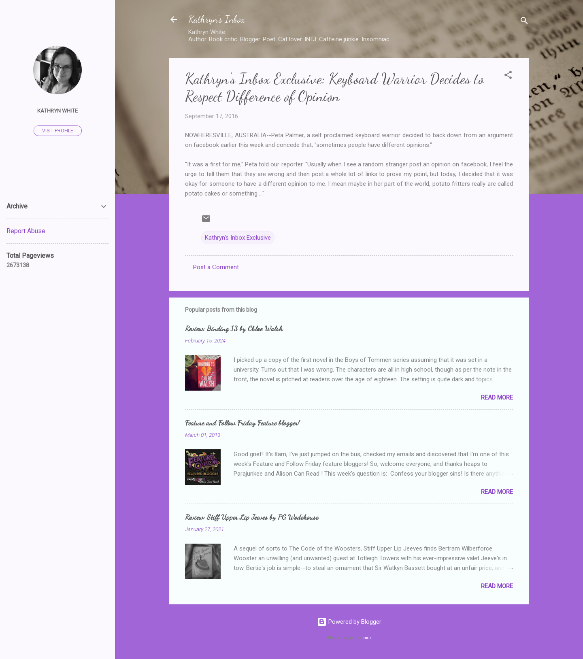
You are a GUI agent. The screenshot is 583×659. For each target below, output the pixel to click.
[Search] (524, 22)
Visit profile (57, 131)
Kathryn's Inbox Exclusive (238, 237)
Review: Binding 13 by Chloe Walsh (234, 328)
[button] (508, 76)
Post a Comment (216, 267)
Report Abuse (25, 231)
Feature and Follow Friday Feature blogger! (242, 422)
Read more (497, 397)
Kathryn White (57, 110)
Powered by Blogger (349, 621)
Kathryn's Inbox (216, 19)
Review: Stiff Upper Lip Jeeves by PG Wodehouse (251, 516)
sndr (366, 637)
